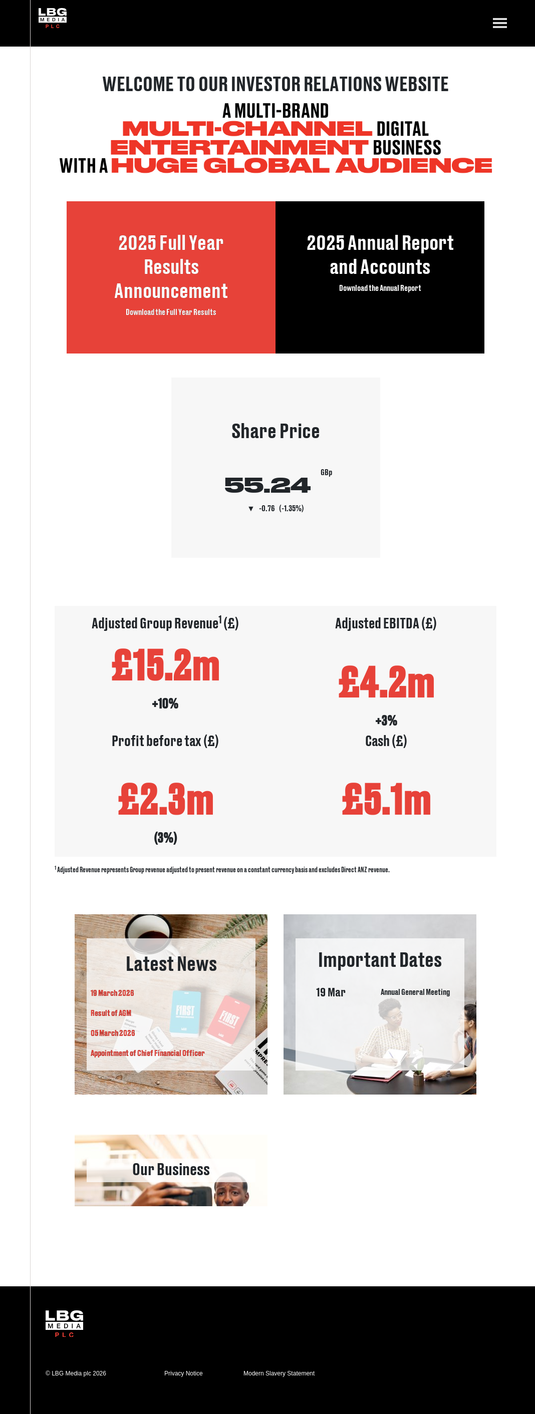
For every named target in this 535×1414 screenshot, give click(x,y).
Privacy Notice (183, 1373)
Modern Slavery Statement (279, 1373)
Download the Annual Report (380, 287)
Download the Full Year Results (171, 311)
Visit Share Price (275, 468)
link (171, 1170)
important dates (380, 1004)
